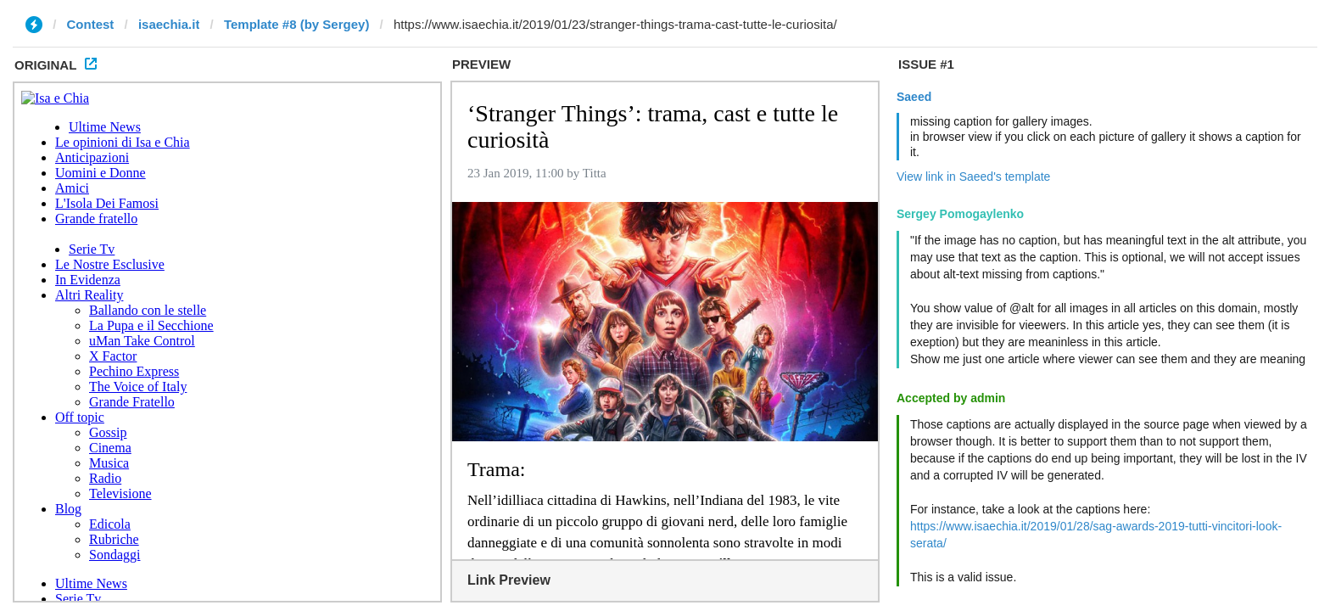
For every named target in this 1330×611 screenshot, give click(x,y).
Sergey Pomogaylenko (960, 214)
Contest (91, 24)
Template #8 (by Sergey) (296, 24)
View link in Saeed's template (973, 176)
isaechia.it (169, 24)
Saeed (914, 97)
